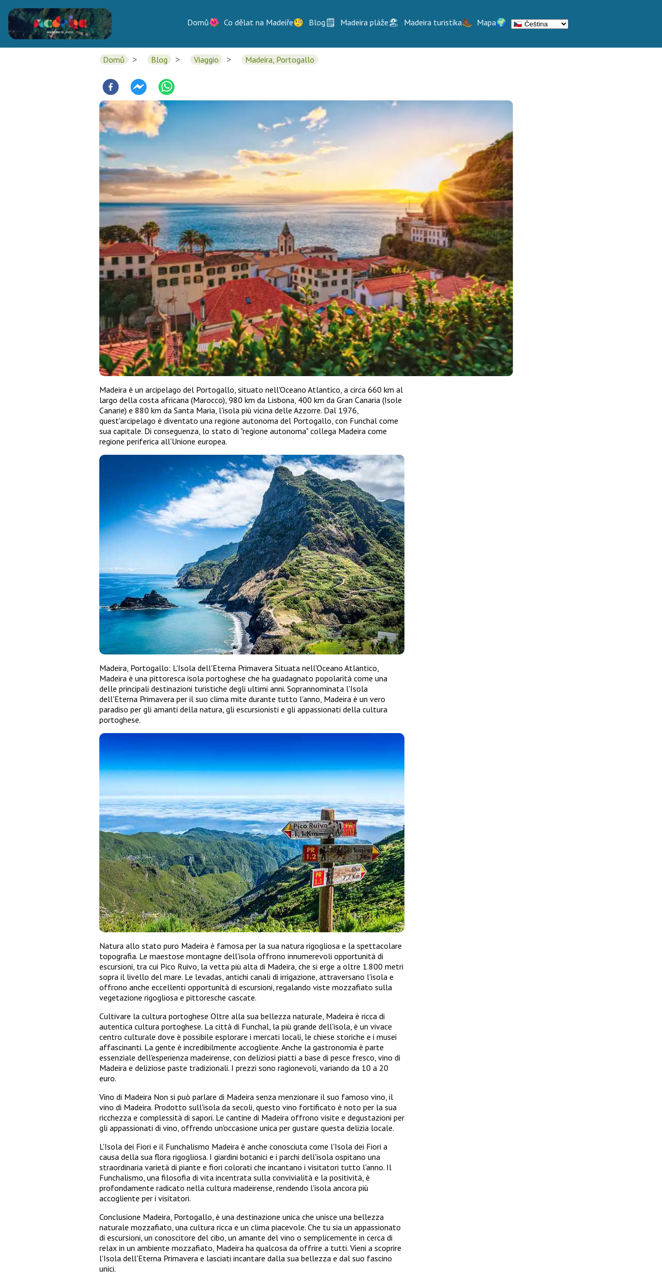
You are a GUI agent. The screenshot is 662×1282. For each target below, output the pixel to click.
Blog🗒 (322, 22)
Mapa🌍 (491, 22)
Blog (159, 59)
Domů (114, 59)
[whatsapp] (166, 88)
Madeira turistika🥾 (438, 22)
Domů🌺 (203, 22)
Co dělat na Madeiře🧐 (264, 22)
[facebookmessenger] (138, 88)
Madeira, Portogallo (279, 59)
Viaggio (206, 59)
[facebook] (110, 88)
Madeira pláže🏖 (369, 22)
